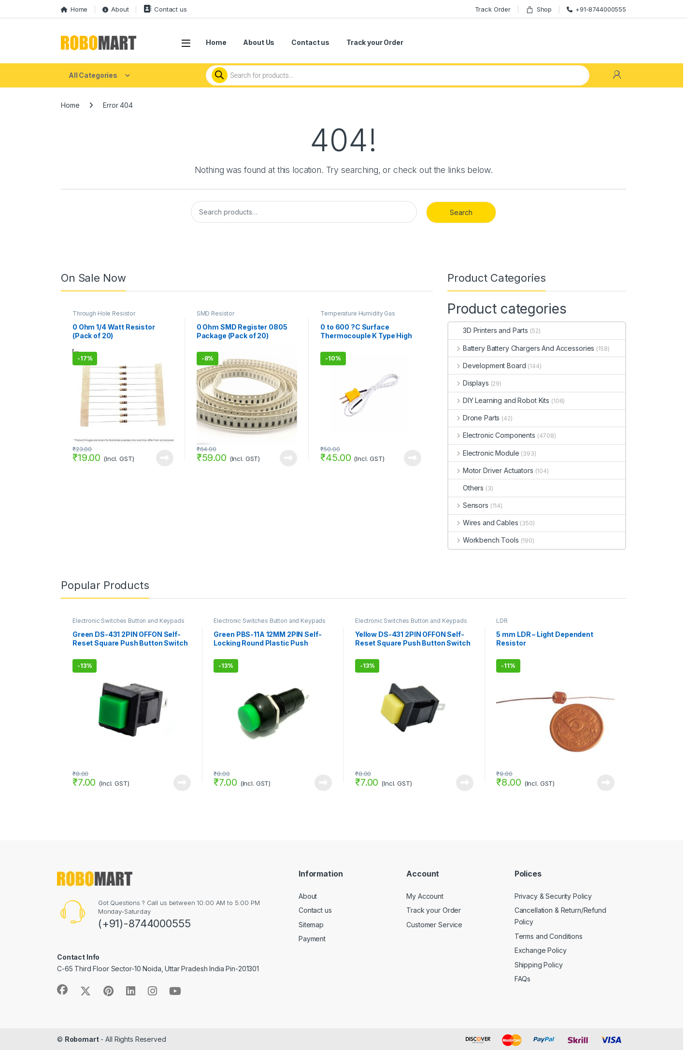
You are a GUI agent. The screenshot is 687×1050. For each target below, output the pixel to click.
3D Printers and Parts (488, 330)
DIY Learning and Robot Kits (498, 400)
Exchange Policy (541, 950)
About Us (258, 42)
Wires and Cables (483, 522)
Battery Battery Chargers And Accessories (521, 348)
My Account (425, 896)
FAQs (522, 979)
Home (74, 9)
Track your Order (374, 42)
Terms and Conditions (549, 936)
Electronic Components (491, 435)
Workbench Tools (483, 540)
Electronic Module (483, 453)
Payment (312, 939)
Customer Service (434, 925)
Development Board (487, 365)
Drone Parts (474, 418)
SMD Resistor (215, 313)
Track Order (493, 9)
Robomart (82, 1039)
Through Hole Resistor (103, 313)
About (115, 9)
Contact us (164, 9)
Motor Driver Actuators (490, 470)
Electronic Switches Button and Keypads (128, 620)
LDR (502, 620)
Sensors (468, 505)
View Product (164, 458)
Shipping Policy (539, 965)
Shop (539, 9)
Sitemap (311, 925)
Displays (468, 383)
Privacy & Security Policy (553, 896)
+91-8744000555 (596, 9)
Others (466, 488)
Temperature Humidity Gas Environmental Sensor (357, 316)
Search (461, 212)
